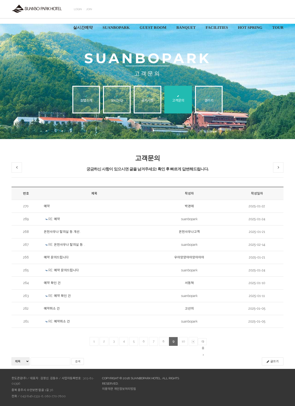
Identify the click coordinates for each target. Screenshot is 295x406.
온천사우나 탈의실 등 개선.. (62, 232)
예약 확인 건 (52, 283)
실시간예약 (83, 27)
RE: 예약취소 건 (59, 321)
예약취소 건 (52, 308)
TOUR (277, 27)
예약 (47, 206)
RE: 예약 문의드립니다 (63, 270)
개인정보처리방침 (125, 389)
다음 (203, 342)
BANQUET (186, 27)
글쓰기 (273, 361)
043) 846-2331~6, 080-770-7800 (43, 396)
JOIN (89, 9)
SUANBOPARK (116, 27)
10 (183, 341)
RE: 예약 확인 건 (59, 296)
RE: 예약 (54, 219)
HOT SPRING (250, 27)
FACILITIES (217, 27)
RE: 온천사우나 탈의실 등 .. (66, 244)
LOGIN (78, 9)
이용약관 (107, 389)
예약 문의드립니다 (56, 257)
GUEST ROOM (153, 27)
